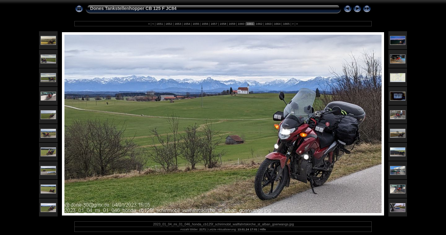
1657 (214, 23)
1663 (268, 23)
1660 (241, 23)
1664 (277, 23)
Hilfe (263, 229)
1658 (223, 23)
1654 (187, 23)
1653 (178, 23)
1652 (169, 23)
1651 (159, 23)
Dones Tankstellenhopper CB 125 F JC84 (133, 8)
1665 (286, 23)
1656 (205, 23)
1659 (232, 23)
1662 (259, 23)
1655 (196, 23)
